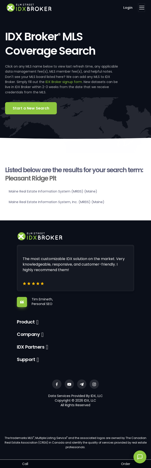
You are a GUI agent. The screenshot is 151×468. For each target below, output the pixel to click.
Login (128, 7)
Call (25, 464)
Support (26, 359)
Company (28, 334)
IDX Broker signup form (63, 82)
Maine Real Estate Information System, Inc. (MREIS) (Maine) (56, 202)
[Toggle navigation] (141, 7)
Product (26, 322)
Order (125, 464)
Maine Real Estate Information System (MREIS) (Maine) (53, 191)
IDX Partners (30, 347)
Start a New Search (31, 108)
